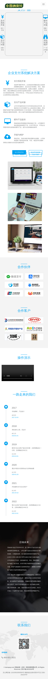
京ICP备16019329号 (27, 669)
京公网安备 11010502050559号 (13, 672)
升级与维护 (35, 154)
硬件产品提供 (19, 154)
